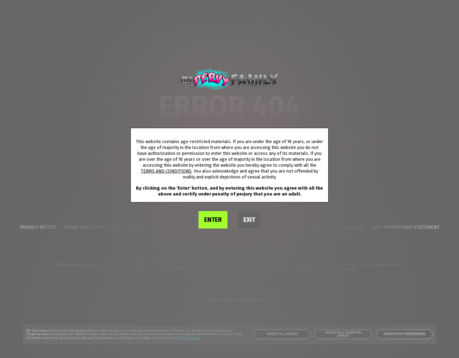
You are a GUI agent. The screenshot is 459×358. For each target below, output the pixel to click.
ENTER (213, 220)
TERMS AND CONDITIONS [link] (166, 171)
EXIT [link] (249, 220)
